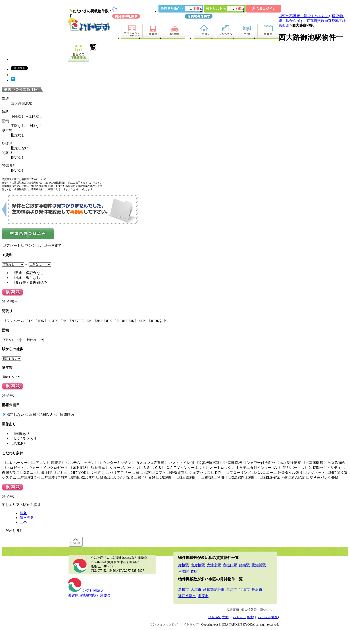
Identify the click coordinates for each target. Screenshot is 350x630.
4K (131, 321)
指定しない (13, 415)
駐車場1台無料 (54, 477)
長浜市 (257, 589)
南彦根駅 (198, 565)
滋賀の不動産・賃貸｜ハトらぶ (304, 16)
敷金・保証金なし (28, 273)
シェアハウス (197, 472)
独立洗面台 (335, 463)
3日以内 (45, 415)
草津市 (231, 589)
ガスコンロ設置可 (148, 463)
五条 (23, 522)
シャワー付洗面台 (259, 463)
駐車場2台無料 (82, 477)
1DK (39, 321)
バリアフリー (118, 472)
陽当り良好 (144, 477)
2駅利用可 (166, 477)
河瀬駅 (183, 571)
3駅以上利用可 (214, 477)
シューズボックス (122, 468)
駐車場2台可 (28, 477)
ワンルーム (13, 321)
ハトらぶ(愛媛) (268, 617)
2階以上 (29, 472)
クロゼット (13, 468)
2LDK (85, 321)
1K (29, 321)
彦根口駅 (230, 565)
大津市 (196, 589)
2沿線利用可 (188, 477)
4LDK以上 (157, 321)
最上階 (45, 472)
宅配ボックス (291, 468)
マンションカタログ (164, 624)
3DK (107, 321)
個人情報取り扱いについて (260, 609)
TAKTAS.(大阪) (218, 617)
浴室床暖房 (312, 463)
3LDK (119, 321)
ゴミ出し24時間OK (69, 472)
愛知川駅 (259, 565)
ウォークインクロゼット (46, 468)
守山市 (244, 589)
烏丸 (23, 513)
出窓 (145, 472)
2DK (73, 321)
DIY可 (218, 472)
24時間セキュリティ (323, 468)
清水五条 (27, 518)
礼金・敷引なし (26, 278)
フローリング (238, 472)
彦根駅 (183, 565)
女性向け (96, 472)
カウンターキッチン (113, 463)
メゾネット (314, 472)
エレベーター (15, 463)
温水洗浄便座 (288, 463)
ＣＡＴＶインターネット (183, 468)
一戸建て (53, 245)
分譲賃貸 (176, 472)
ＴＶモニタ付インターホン (255, 468)
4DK (140, 321)
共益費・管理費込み (29, 282)
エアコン (37, 463)
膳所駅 (244, 565)
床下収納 (78, 468)
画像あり (20, 434)
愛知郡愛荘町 (214, 589)
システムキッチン (78, 463)
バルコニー (262, 472)
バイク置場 (122, 477)
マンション (32, 245)
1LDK (51, 321)
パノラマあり (24, 438)
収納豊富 (96, 468)
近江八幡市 (187, 596)
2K (63, 321)
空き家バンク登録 (322, 477)
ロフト (159, 472)
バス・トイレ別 (179, 463)
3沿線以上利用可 (244, 477)
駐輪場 (103, 477)
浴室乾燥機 (231, 463)
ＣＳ (156, 468)
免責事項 (233, 609)
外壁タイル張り (288, 472)
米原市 (203, 596)
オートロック (218, 468)
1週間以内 (64, 415)
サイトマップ (189, 624)
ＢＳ (144, 468)
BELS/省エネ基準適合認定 (282, 477)
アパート (12, 245)
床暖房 (54, 463)
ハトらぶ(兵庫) (243, 617)
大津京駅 (214, 565)
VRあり (19, 443)
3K (97, 321)
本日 (30, 415)
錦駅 (194, 571)
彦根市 (183, 589)
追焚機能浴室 (207, 463)
